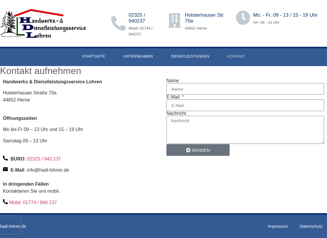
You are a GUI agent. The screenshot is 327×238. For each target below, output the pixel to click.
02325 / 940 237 (44, 158)
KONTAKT (236, 56)
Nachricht (176, 113)
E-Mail (173, 97)
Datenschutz (311, 226)
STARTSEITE (93, 56)
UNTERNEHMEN (138, 56)
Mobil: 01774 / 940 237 (33, 202)
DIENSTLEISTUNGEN (190, 56)
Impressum (278, 226)
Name (172, 80)
